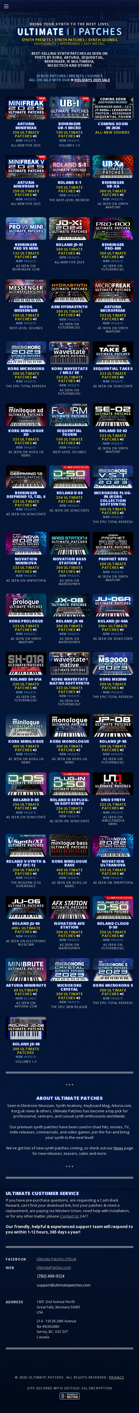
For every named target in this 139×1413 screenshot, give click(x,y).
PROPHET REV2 (113, 558)
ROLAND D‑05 (26, 799)
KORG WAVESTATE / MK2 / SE (69, 370)
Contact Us (69, 1216)
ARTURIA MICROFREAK (113, 308)
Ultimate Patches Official (56, 1259)
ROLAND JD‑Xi (69, 244)
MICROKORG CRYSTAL (69, 987)
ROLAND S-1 (70, 182)
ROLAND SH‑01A (25, 679)
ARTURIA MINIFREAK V (25, 184)
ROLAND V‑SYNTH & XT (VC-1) (26, 863)
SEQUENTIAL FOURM (69, 432)
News (118, 1148)
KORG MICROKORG (26, 368)
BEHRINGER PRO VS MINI (26, 246)
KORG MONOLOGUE (69, 741)
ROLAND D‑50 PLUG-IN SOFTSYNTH (69, 801)
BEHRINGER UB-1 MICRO (69, 125)
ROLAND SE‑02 (113, 430)
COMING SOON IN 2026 (113, 125)
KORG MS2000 (113, 679)
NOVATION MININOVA (26, 560)
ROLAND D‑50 (69, 492)
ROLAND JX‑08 (69, 621)
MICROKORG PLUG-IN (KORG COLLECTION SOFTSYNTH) (113, 498)
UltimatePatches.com (54, 1267)
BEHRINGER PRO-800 (113, 246)
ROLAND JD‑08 (26, 1043)
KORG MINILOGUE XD (25, 432)
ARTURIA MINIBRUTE (26, 985)
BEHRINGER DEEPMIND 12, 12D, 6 (26, 494)
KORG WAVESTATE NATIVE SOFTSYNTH (69, 681)
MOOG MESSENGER (25, 308)
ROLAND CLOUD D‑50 (113, 925)
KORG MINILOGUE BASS (69, 863)
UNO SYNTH (113, 799)
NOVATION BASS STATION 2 (69, 560)
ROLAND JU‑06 (26, 923)
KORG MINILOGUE (25, 741)
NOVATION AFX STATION (69, 925)
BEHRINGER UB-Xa (113, 184)
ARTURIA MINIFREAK (26, 125)
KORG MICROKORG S (113, 985)
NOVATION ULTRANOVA (112, 863)
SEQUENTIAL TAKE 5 (112, 368)
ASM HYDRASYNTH (69, 306)
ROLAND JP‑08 (113, 741)
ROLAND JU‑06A (113, 621)
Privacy (116, 1377)
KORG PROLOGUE (26, 621)
